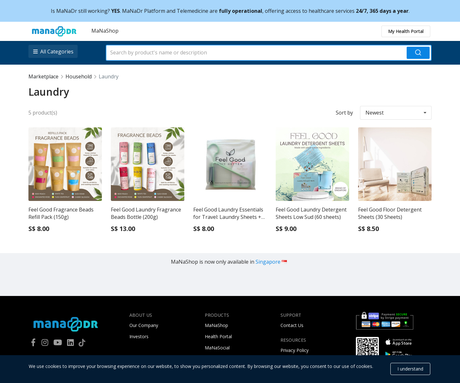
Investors (139, 336)
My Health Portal (406, 31)
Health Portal (218, 336)
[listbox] (53, 51)
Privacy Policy (294, 350)
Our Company (143, 325)
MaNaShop (105, 30)
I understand (410, 369)
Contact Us (291, 325)
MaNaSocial (217, 348)
